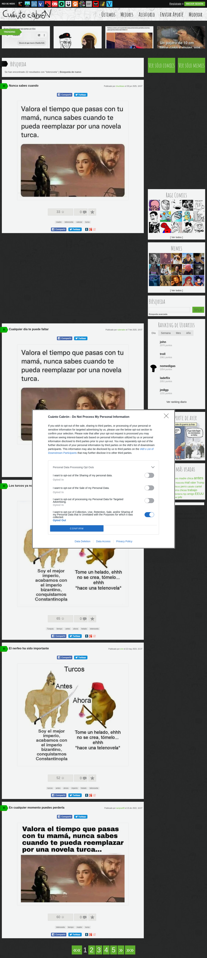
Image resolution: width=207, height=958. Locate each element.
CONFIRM (77, 528)
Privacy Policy (124, 541)
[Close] (167, 417)
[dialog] (103, 479)
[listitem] (103, 467)
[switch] (149, 475)
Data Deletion (82, 541)
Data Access (103, 541)
